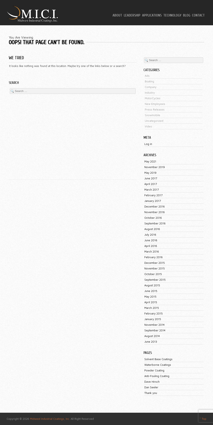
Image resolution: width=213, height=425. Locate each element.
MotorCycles (152, 98)
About (117, 15)
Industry (150, 92)
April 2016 (150, 246)
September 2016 (155, 223)
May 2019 (150, 172)
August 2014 (152, 336)
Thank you (150, 393)
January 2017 (152, 200)
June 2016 (150, 240)
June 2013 (150, 341)
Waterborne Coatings (157, 364)
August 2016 (152, 229)
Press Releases (155, 109)
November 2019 (154, 167)
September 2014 (154, 330)
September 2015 (155, 279)
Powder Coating (154, 370)
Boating (149, 81)
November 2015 (154, 268)
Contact (198, 15)
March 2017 (151, 189)
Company (150, 87)
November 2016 (154, 212)
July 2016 (150, 234)
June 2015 (150, 291)
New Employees (155, 104)
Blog (186, 15)
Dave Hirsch (152, 381)
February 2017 (153, 195)
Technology (172, 15)
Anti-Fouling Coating (156, 376)
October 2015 (153, 274)
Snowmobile (152, 115)
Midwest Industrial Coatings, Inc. (50, 418)
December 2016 (154, 206)
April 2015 (150, 302)
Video (148, 126)
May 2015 (150, 296)
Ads (147, 75)
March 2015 (151, 307)
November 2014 (154, 324)
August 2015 (152, 285)
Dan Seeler (151, 387)
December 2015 (154, 262)
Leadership (132, 15)
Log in (148, 144)
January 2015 (152, 319)
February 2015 (153, 313)
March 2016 (151, 251)
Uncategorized (154, 120)
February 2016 (153, 257)
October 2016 (153, 217)
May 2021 (150, 161)
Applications (152, 15)
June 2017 (150, 178)
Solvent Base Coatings (158, 359)
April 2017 (150, 184)
